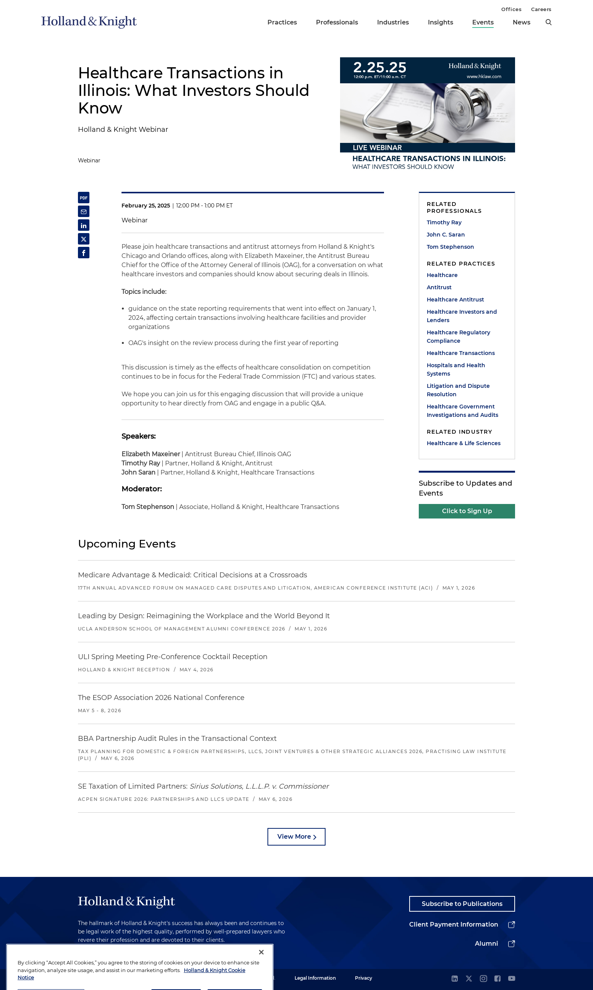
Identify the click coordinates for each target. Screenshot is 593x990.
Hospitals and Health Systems (456, 369)
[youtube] (511, 979)
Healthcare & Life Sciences (464, 443)
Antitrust (439, 287)
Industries (393, 22)
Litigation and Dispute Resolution (458, 390)
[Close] (261, 968)
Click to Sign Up (467, 511)
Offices (511, 9)
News (521, 22)
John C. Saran (446, 234)
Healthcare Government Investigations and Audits (462, 410)
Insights (440, 22)
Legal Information (315, 978)
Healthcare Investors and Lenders (462, 316)
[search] (549, 22)
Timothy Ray (444, 222)
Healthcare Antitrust (455, 299)
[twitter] (468, 979)
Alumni (486, 943)
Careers (541, 9)
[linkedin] (455, 979)
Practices (282, 22)
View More (294, 836)
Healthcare (442, 275)
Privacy (363, 978)
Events (483, 22)
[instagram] (483, 979)
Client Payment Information (453, 924)
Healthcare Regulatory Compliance (458, 336)
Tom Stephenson (450, 246)
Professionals (337, 22)
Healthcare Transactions (461, 353)
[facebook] (497, 979)
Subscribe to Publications (462, 903)
